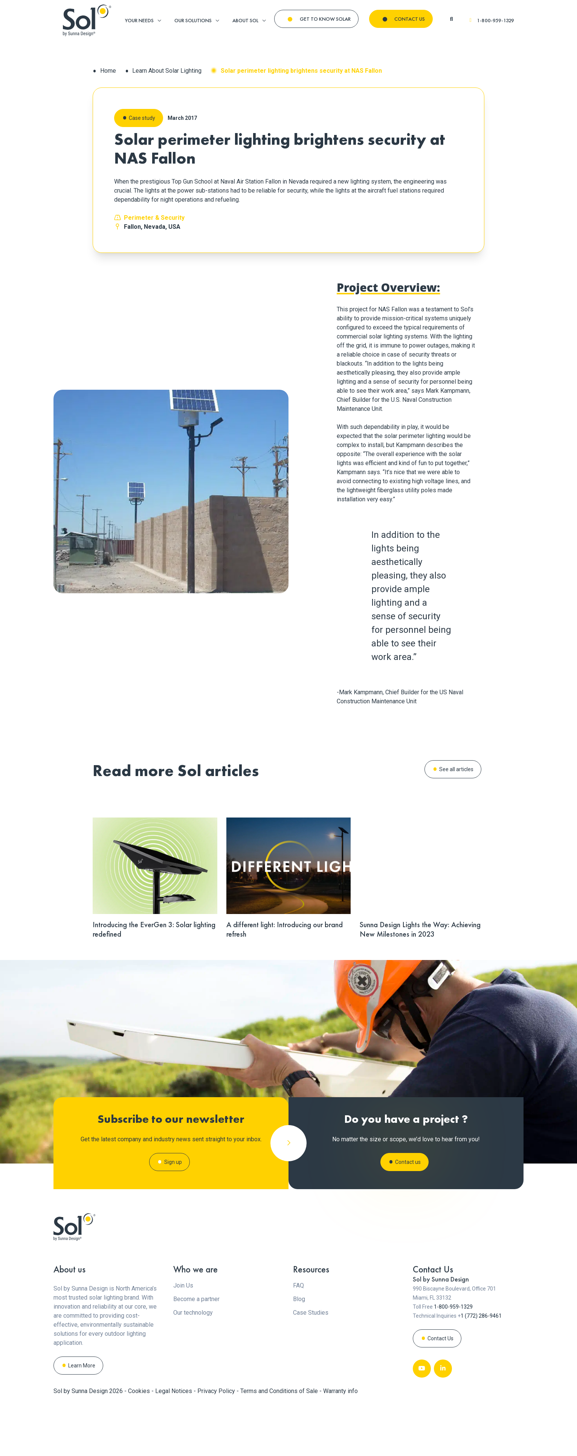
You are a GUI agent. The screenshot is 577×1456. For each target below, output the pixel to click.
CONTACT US (409, 18)
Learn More (81, 1417)
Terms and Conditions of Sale (279, 1442)
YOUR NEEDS (139, 20)
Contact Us (440, 1390)
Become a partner (196, 1350)
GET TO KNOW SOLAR (325, 18)
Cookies (139, 1442)
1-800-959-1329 (490, 20)
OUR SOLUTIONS (193, 20)
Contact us (408, 1188)
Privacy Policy (217, 1442)
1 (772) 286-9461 (481, 1367)
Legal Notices (174, 1442)
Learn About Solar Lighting (166, 70)
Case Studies (310, 1363)
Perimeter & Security (154, 217)
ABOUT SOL (245, 20)
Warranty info (340, 1442)
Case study (142, 118)
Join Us (183, 1336)
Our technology (193, 1363)
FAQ (298, 1336)
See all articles (456, 769)
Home (108, 70)
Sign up (173, 1192)
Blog (299, 1350)
